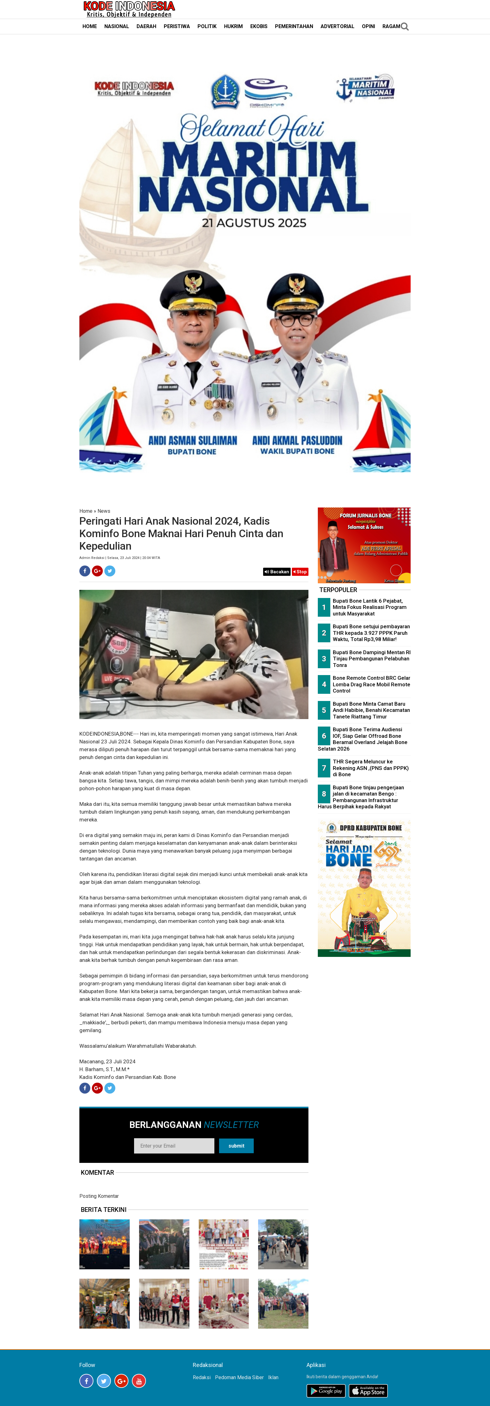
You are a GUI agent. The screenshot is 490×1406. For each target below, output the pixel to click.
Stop (300, 572)
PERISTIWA (177, 26)
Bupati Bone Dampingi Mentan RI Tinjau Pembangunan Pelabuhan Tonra (372, 658)
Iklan (273, 1377)
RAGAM (391, 26)
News (104, 511)
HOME (89, 26)
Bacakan (277, 572)
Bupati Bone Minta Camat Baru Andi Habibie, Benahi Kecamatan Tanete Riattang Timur (371, 710)
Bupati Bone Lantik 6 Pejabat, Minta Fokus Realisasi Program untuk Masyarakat (370, 607)
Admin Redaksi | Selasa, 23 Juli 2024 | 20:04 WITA (119, 558)
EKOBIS (259, 26)
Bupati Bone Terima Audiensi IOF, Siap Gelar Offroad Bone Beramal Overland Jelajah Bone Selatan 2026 (363, 739)
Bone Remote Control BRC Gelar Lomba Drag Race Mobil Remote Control (371, 684)
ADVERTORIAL (337, 26)
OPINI (368, 26)
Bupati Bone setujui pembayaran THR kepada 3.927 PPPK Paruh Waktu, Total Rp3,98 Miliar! (371, 632)
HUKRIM (233, 26)
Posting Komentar (99, 1196)
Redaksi (202, 1377)
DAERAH (146, 26)
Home (85, 511)
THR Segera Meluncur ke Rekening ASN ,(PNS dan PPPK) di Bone (371, 767)
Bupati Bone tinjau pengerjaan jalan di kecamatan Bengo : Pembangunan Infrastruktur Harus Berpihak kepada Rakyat (361, 797)
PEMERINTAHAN (294, 26)
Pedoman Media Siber (239, 1377)
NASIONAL (116, 26)
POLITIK (207, 26)
